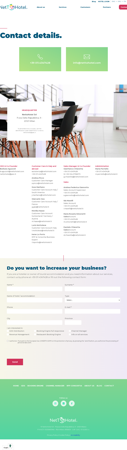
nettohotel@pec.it (8, 174)
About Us (89, 386)
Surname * (69, 285)
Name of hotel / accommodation (21, 296)
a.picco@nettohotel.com (42, 183)
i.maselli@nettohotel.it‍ (73, 209)
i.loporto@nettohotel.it (42, 242)
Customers (85, 7)
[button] (62, 7)
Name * (10, 285)
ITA (125, 1)
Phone (10, 307)
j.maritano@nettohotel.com (44, 195)
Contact (109, 386)
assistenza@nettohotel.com (44, 171)
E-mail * (68, 307)
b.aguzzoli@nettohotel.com (12, 171)
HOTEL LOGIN (103, 1)
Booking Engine (35, 386)
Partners (107, 7)
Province (69, 318)
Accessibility (75, 435)
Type (67, 296)
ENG (113, 1)
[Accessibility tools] (10, 445)
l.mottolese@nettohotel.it (43, 230)
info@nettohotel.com (87, 62)
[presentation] (25, 353)
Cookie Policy (64, 435)
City (8, 318)
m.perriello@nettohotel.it (106, 174)
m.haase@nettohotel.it (42, 221)
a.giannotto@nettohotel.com (76, 195)
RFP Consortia (74, 386)
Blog (94, 1)
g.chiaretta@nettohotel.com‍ (76, 177)
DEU (119, 1)
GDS (23, 386)
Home (16, 386)
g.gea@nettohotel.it (40, 207)
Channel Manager (55, 386)
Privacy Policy (52, 435)
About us (41, 7)
